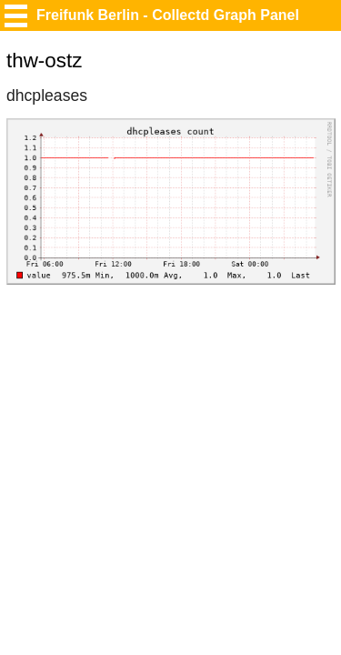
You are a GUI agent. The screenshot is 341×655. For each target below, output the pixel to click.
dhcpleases (46, 95)
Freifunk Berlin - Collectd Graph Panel (167, 15)
